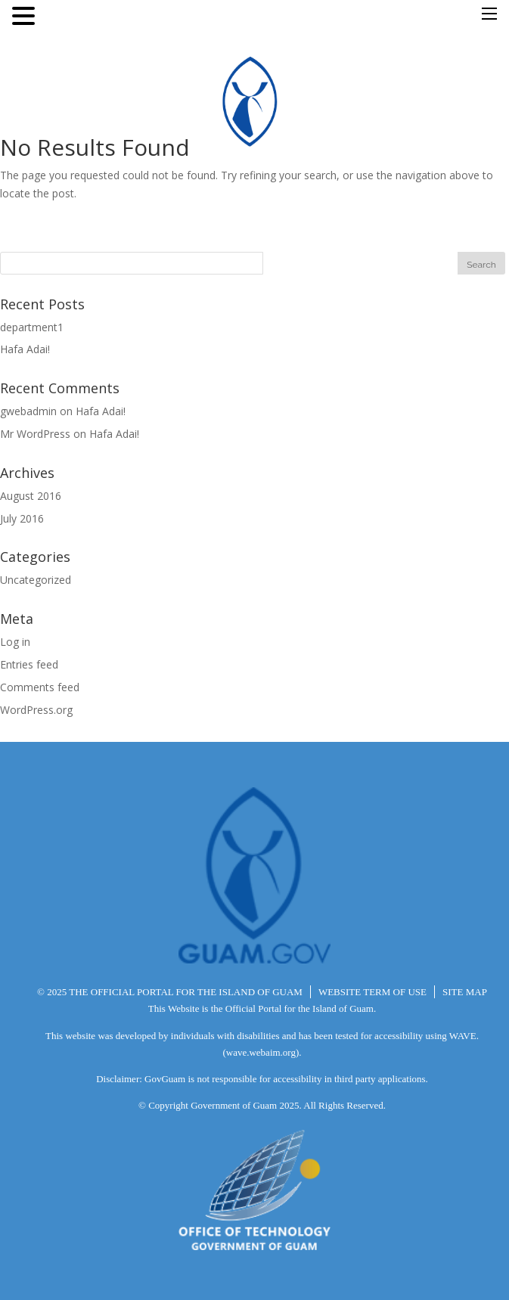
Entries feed (29, 664)
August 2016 (30, 496)
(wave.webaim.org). (261, 1052)
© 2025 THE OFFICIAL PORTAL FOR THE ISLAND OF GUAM (170, 991)
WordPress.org (36, 710)
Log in (15, 641)
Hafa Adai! (25, 349)
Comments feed (39, 687)
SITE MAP (464, 991)
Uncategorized (35, 579)
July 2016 (22, 518)
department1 (32, 327)
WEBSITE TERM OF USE (372, 991)
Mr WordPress (35, 434)
